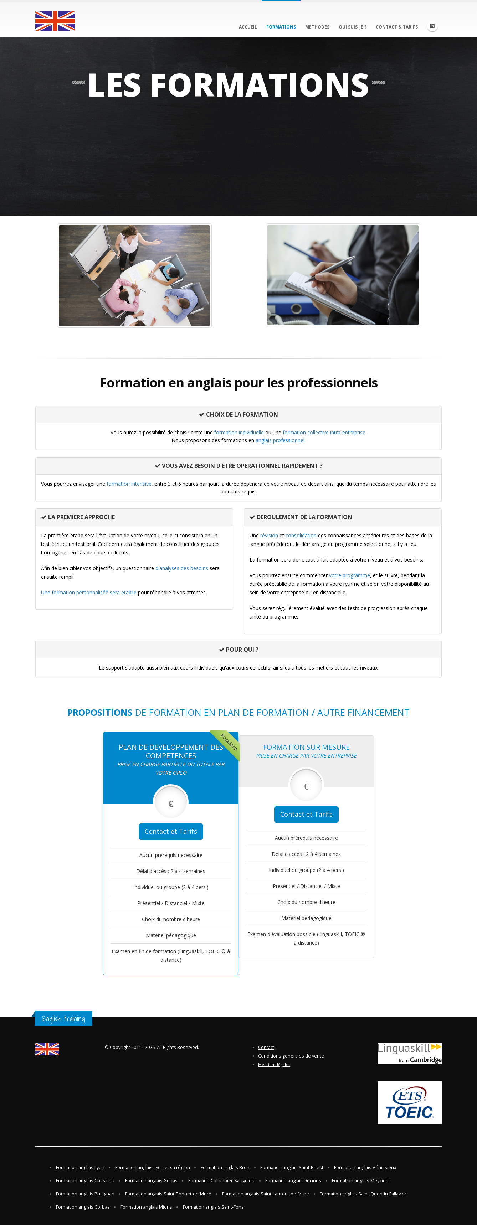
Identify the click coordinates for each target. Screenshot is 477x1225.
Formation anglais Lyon (80, 1167)
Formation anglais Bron (225, 1167)
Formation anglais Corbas (83, 1207)
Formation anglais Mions (146, 1207)
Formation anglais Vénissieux (365, 1167)
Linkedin (432, 26)
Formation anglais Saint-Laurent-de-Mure (265, 1194)
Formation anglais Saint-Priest (291, 1167)
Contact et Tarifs (171, 831)
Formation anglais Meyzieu (360, 1181)
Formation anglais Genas (151, 1181)
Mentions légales (274, 1064)
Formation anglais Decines (293, 1181)
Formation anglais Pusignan (85, 1194)
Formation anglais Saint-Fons (213, 1207)
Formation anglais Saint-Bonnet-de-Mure (168, 1194)
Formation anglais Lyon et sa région (152, 1167)
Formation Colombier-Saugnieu (221, 1181)
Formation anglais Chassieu (85, 1181)
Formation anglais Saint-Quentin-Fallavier (363, 1194)
